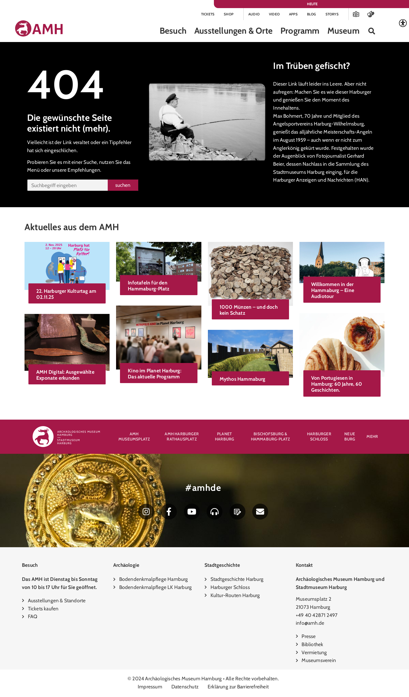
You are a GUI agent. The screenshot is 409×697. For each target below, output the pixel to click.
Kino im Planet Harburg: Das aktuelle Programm (154, 374)
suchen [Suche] (122, 185)
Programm (300, 31)
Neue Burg (349, 437)
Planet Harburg (224, 437)
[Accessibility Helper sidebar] (402, 23)
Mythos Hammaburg (243, 379)
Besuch (173, 31)
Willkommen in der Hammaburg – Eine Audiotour (332, 291)
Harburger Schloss (319, 437)
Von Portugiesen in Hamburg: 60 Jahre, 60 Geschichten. (336, 385)
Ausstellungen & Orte (233, 31)
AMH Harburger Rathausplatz (182, 437)
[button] (372, 31)
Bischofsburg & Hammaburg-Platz (270, 437)
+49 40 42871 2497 (317, 616)
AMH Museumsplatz (134, 437)
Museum (343, 31)
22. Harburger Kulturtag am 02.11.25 (66, 294)
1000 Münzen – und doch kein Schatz (249, 311)
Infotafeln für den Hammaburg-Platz (148, 286)
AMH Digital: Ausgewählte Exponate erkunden (65, 375)
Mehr (372, 437)
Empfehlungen (84, 171)
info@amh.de (310, 624)
